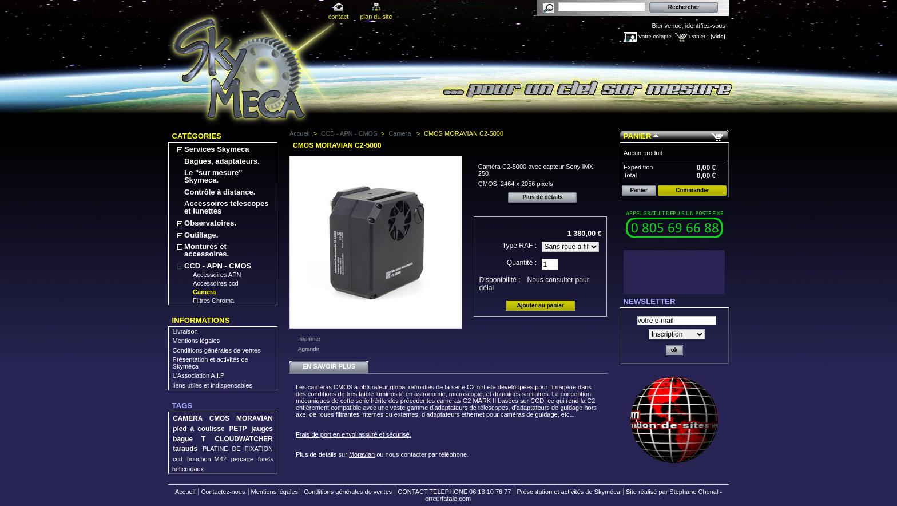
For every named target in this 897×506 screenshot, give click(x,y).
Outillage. (201, 235)
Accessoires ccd (215, 283)
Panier (638, 136)
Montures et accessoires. (206, 250)
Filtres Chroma (213, 300)
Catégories (196, 136)
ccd (177, 459)
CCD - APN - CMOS (217, 266)
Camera (204, 291)
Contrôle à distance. (219, 192)
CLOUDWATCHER (244, 439)
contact (338, 16)
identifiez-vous (705, 25)
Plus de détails (542, 197)
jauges (262, 429)
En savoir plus (329, 366)
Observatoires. (210, 223)
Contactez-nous (223, 491)
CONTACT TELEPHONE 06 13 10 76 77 (454, 491)
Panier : (699, 36)
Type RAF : (519, 246)
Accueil (299, 133)
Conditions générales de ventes (217, 350)
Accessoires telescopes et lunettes (226, 207)
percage (242, 459)
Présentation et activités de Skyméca (568, 491)
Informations (201, 320)
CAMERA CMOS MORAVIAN (223, 418)
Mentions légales (196, 340)
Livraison (185, 331)
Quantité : (522, 263)
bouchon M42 (207, 459)
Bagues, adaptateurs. (222, 161)
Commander (692, 190)
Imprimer (309, 338)
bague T (189, 439)
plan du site (376, 16)
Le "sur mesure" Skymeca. (213, 176)
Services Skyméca (216, 149)
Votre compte (655, 36)
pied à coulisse (198, 429)
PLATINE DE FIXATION (238, 448)
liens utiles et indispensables (212, 385)
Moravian (362, 454)
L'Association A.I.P (199, 375)
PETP (238, 429)
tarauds (185, 449)
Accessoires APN (217, 274)
